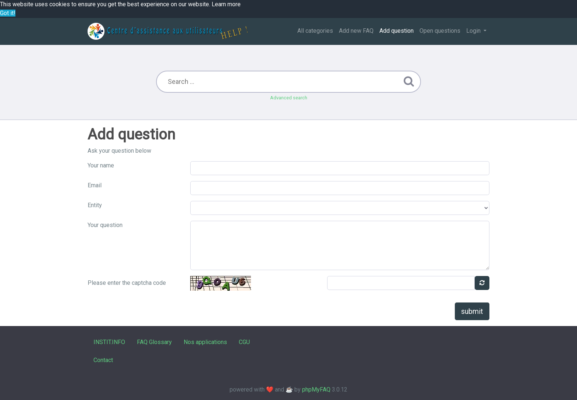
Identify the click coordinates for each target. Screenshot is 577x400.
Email (95, 185)
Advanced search (288, 97)
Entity (95, 205)
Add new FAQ (356, 30)
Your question (105, 225)
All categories (315, 30)
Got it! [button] (7, 13)
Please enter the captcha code (127, 282)
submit (472, 311)
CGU (244, 342)
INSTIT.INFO (109, 342)
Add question (396, 30)
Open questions (440, 30)
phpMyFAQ (316, 389)
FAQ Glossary (154, 342)
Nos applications (205, 342)
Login (474, 30)
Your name (101, 165)
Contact (103, 360)
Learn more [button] (226, 4)
